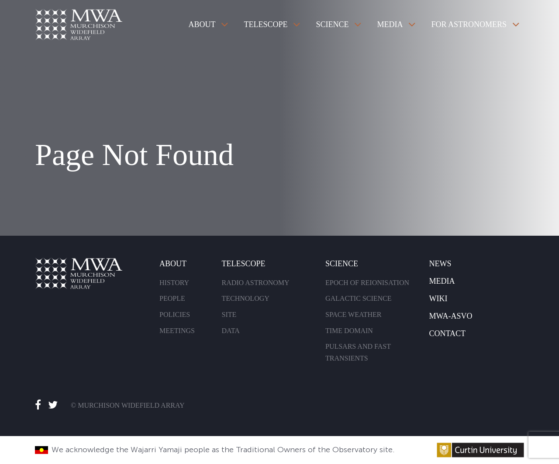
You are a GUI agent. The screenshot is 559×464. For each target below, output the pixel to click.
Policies (174, 314)
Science (332, 24)
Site (228, 314)
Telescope (265, 24)
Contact (447, 333)
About (201, 24)
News (440, 263)
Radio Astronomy (255, 282)
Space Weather (353, 314)
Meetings (177, 330)
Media (390, 24)
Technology (245, 298)
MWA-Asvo (450, 316)
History (174, 282)
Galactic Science (358, 298)
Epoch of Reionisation (367, 282)
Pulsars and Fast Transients (358, 352)
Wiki (438, 298)
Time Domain (349, 330)
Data (230, 330)
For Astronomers (469, 24)
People (172, 298)
